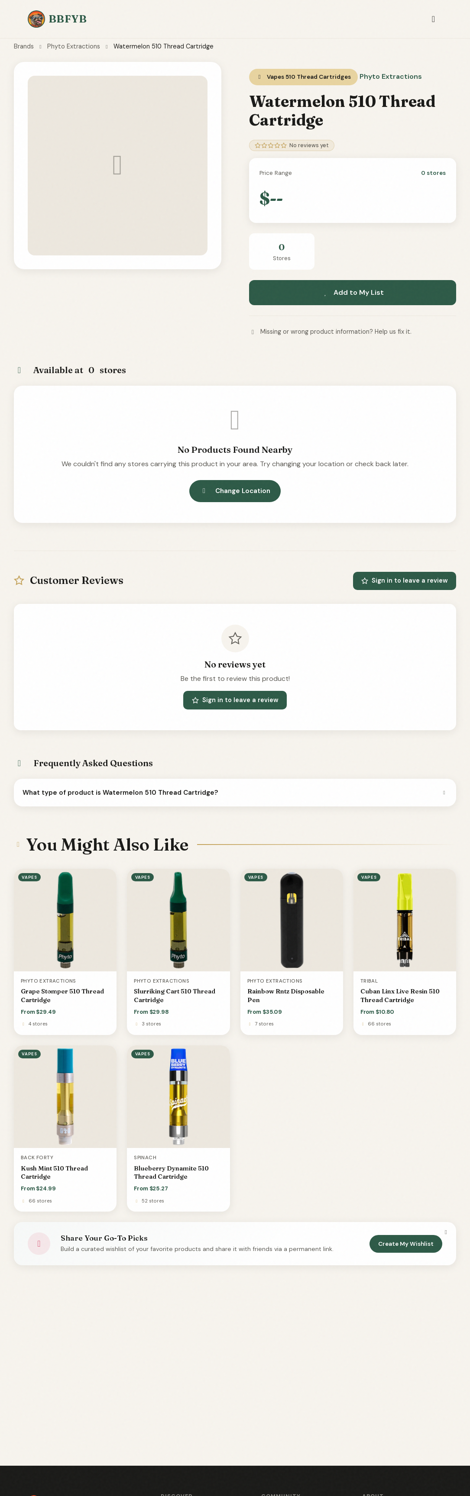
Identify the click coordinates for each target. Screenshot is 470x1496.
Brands (24, 46)
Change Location (235, 491)
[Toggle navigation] (433, 19)
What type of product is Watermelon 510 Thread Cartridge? (235, 792)
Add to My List (352, 292)
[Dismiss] (446, 1232)
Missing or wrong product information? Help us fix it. (330, 331)
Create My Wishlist (406, 1244)
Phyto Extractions (73, 46)
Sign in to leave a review (404, 580)
